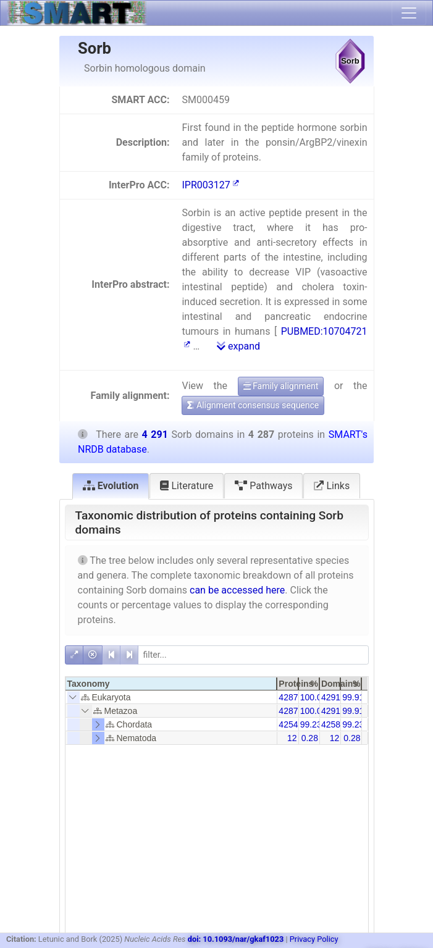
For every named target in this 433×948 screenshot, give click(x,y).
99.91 (353, 697)
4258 (330, 724)
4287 (288, 697)
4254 (288, 724)
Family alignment (281, 386)
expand (238, 346)
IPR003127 (210, 185)
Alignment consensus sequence (253, 405)
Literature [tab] (186, 486)
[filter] (253, 655)
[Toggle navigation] (409, 13)
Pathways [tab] (263, 486)
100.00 (313, 697)
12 (292, 738)
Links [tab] (332, 486)
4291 (330, 697)
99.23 (311, 724)
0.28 (309, 738)
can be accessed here (237, 590)
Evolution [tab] (111, 486)
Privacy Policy (314, 939)
